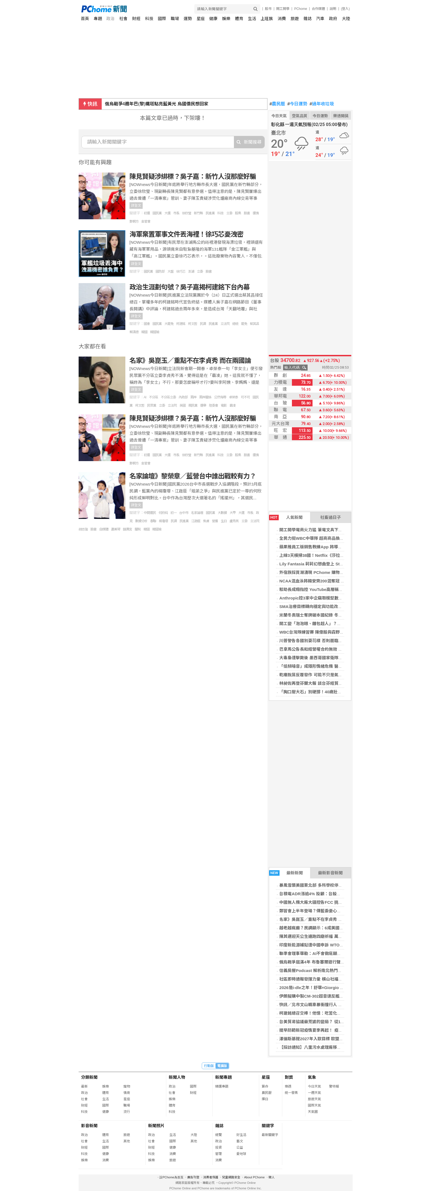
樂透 (288, 1086)
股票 (238, 213)
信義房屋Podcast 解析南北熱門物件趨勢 (316, 970)
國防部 (160, 271)
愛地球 (241, 1154)
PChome (300, 9)
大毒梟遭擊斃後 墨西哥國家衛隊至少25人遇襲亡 (323, 657)
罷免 (244, 324)
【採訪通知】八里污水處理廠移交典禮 (314, 1047)
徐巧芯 (180, 271)
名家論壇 (197, 513)
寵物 (126, 1086)
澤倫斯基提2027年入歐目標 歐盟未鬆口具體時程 (323, 1038)
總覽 (218, 1135)
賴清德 (134, 332)
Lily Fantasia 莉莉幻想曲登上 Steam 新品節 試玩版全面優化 (335, 564)
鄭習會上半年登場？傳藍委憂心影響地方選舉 (320, 910)
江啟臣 (195, 521)
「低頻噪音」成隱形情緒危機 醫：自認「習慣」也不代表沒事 (335, 666)
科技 (149, 18)
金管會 (145, 221)
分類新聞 (89, 1077)
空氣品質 (299, 116)
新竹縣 (198, 213)
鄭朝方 (134, 221)
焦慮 (206, 521)
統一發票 (291, 1093)
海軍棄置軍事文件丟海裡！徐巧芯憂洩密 (186, 234)
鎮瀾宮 (127, 529)
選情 (256, 213)
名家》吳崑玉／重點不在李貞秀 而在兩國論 (319, 919)
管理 (218, 1154)
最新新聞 (286, 873)
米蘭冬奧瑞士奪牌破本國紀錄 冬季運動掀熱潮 (321, 615)
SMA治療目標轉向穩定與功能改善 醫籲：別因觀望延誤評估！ (336, 606)
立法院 (225, 324)
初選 (147, 213)
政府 (333, 18)
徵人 (272, 1177)
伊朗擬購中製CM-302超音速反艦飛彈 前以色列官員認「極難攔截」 (340, 996)
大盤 (170, 271)
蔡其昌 (254, 324)
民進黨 (210, 213)
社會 (123, 18)
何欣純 (163, 513)
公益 (239, 1147)
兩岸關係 (205, 397)
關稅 (138, 529)
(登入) (345, 9)
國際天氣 (314, 1105)
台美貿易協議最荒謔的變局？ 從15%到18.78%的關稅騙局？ (334, 1021)
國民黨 (157, 213)
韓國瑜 (154, 332)
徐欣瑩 (186, 213)
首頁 (85, 18)
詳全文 (136, 205)
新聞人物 (177, 1077)
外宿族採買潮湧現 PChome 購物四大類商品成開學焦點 (330, 572)
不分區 (153, 397)
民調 (203, 324)
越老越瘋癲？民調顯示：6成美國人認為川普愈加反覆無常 (332, 928)
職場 (175, 18)
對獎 (289, 1077)
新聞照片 (156, 1125)
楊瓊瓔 (163, 521)
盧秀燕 (234, 521)
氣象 (312, 1077)
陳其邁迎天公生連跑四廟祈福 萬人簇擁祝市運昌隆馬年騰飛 (333, 936)
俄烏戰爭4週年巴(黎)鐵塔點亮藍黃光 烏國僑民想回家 (156, 104)
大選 (167, 213)
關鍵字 (268, 1125)
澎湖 (191, 271)
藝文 (239, 1141)
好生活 (241, 1135)
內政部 (183, 397)
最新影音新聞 (330, 872)
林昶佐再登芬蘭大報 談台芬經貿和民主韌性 (319, 683)
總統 (235, 324)
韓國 (144, 332)
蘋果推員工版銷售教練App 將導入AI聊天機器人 (323, 546)
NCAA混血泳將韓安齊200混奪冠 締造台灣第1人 (323, 581)
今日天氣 (279, 116)
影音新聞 (89, 1125)
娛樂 (226, 18)
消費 (282, 18)
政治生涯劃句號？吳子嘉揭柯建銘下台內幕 (189, 287)
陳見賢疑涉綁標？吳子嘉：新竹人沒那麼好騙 (192, 176)
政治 (110, 18)
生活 (252, 18)
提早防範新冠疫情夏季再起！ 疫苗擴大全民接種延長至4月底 (334, 1030)
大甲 (233, 513)
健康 (213, 18)
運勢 (188, 18)
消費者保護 (210, 1177)
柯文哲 (192, 324)
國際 (162, 18)
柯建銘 (180, 324)
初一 (173, 513)
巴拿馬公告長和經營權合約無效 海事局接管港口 (323, 649)
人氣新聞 (286, 517)
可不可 (245, 397)
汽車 (320, 18)
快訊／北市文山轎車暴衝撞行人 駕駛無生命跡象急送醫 (329, 1004)
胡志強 (83, 529)
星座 (201, 18)
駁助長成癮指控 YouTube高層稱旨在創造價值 (321, 589)
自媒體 (103, 529)
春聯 (153, 521)
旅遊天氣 (314, 1099)
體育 (239, 18)
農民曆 (277, 104)
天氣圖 (313, 1112)
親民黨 (192, 405)
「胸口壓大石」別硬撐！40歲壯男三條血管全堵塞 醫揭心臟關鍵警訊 (342, 691)
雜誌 (307, 18)
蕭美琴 (115, 529)
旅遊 (295, 18)
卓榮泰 (233, 397)
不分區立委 (168, 397)
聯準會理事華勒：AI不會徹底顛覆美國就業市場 (322, 953)
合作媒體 (318, 9)
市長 (176, 213)
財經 (136, 18)
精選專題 (221, 1086)
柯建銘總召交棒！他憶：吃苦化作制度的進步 (320, 1013)
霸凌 (233, 405)
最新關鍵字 (270, 1135)
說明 (333, 9)
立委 (229, 213)
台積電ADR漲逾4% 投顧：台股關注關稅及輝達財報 (326, 893)
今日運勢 (297, 104)
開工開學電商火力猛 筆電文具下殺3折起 (316, 529)
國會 (147, 324)
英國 (182, 405)
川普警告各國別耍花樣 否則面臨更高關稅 (317, 640)
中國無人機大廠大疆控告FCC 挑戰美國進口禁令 (323, 902)
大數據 (222, 513)
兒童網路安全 (231, 1177)
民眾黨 (151, 405)
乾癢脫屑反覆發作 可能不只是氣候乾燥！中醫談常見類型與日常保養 (341, 674)
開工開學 (282, 9)
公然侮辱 (220, 397)
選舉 (203, 405)
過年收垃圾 (322, 104)
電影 (224, 405)
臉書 (247, 213)
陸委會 (213, 405)
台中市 (183, 513)
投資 (218, 1147)
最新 (84, 1086)
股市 (268, 9)
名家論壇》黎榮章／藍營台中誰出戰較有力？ (192, 476)
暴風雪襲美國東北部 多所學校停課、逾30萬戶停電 (325, 885)
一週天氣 (314, 1093)
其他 (126, 1141)
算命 (265, 1086)
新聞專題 (223, 1077)
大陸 (346, 18)
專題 (98, 18)
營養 (215, 521)
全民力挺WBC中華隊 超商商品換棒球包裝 (317, 538)
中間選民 (150, 513)
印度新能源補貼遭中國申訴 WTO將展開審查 (319, 945)
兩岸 (193, 397)
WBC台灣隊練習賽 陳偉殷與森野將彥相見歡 (319, 632)
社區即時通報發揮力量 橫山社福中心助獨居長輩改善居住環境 (335, 979)
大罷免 (168, 324)
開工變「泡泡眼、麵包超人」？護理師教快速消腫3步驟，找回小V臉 (341, 623)
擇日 (265, 1099)
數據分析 (141, 521)
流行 (126, 1112)
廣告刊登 (193, 1177)
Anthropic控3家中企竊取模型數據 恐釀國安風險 (323, 598)
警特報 (334, 1086)
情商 (126, 1093)
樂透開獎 (341, 116)
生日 (224, 521)
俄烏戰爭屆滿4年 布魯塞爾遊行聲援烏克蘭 (318, 962)
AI (145, 397)
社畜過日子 (330, 517)
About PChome (254, 1177)
